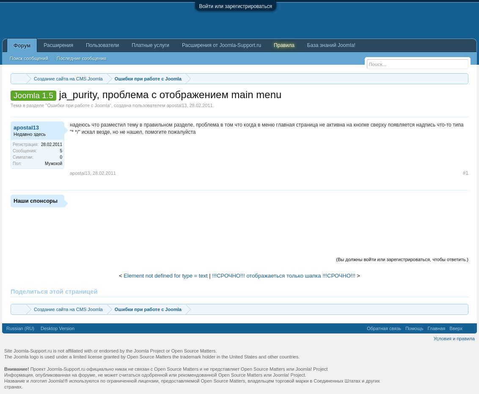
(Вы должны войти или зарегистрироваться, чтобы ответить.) (402, 259)
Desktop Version (57, 328)
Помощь (414, 328)
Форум (22, 46)
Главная (436, 328)
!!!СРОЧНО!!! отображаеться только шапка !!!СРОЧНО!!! (283, 276)
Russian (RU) (20, 328)
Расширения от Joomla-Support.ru (221, 45)
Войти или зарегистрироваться (235, 6)
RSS (470, 328)
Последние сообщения (81, 58)
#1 (465, 173)
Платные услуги (150, 45)
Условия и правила (454, 338)
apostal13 (177, 105)
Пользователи (102, 45)
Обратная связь (384, 328)
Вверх (455, 328)
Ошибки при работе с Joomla (78, 105)
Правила (284, 45)
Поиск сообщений (29, 58)
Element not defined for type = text (165, 276)
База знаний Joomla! (331, 45)
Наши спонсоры (36, 201)
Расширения (58, 45)
